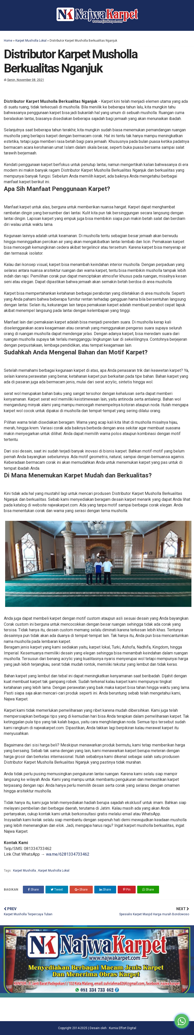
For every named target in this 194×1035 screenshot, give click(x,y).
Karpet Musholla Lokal (31, 40)
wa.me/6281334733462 (67, 854)
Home (8, 40)
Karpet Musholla (25, 870)
